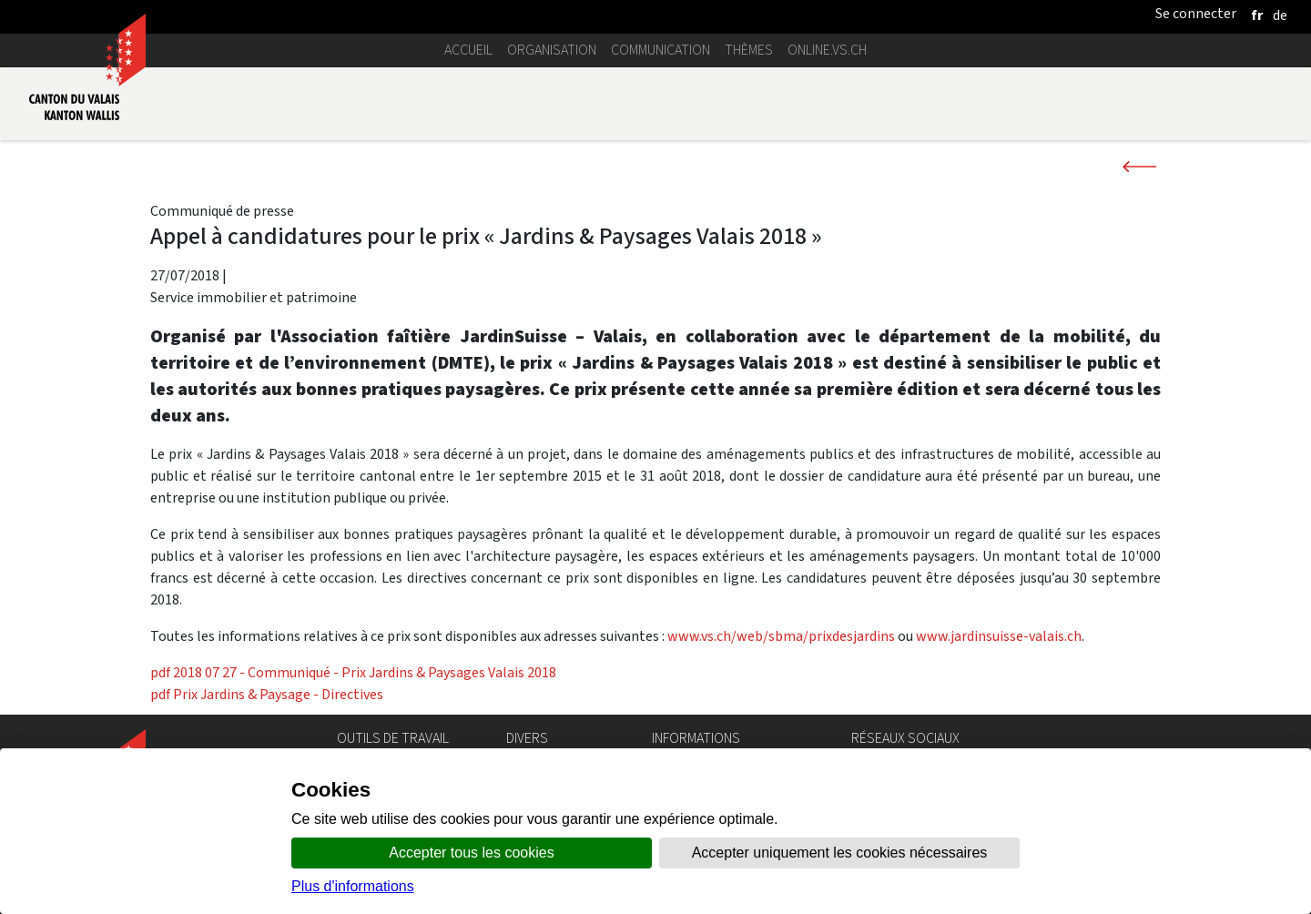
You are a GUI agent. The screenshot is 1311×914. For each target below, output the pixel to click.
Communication (660, 49)
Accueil (468, 49)
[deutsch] (1280, 15)
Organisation (551, 49)
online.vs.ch (827, 49)
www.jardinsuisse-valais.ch (999, 635)
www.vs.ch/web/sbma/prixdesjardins (781, 635)
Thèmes (749, 49)
